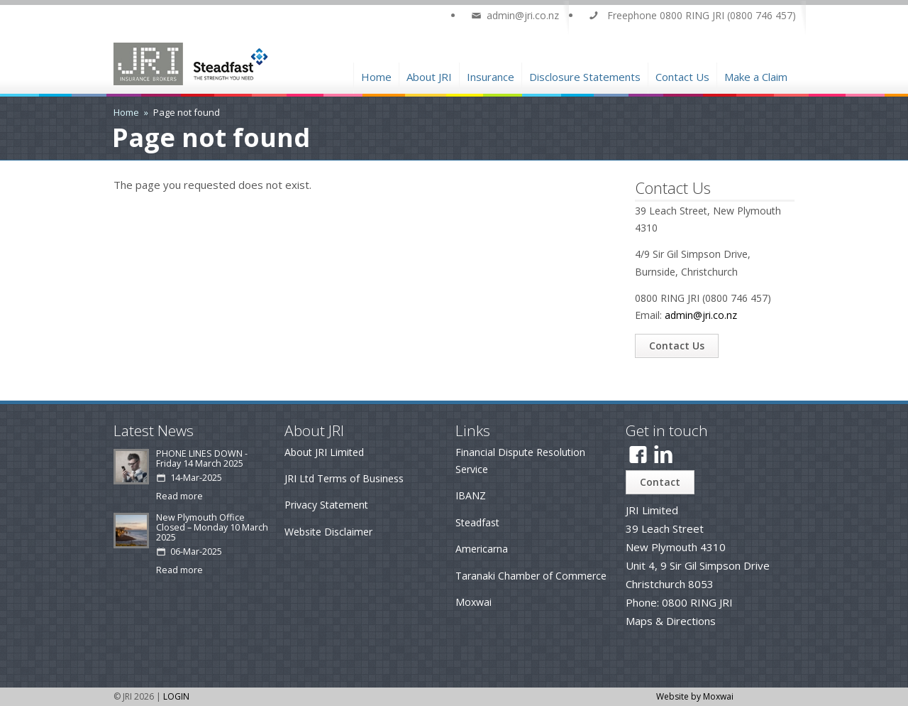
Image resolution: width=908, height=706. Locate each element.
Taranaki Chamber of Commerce (531, 575)
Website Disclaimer (328, 531)
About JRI (429, 75)
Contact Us (682, 75)
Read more (179, 496)
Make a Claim (755, 75)
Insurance (490, 75)
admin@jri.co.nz (701, 315)
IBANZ (470, 495)
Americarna (481, 548)
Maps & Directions (671, 621)
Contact (660, 482)
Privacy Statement (326, 504)
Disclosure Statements (585, 75)
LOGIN (176, 696)
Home (376, 75)
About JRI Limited (324, 452)
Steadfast (477, 522)
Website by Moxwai (694, 696)
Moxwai (473, 602)
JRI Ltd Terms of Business (344, 478)
